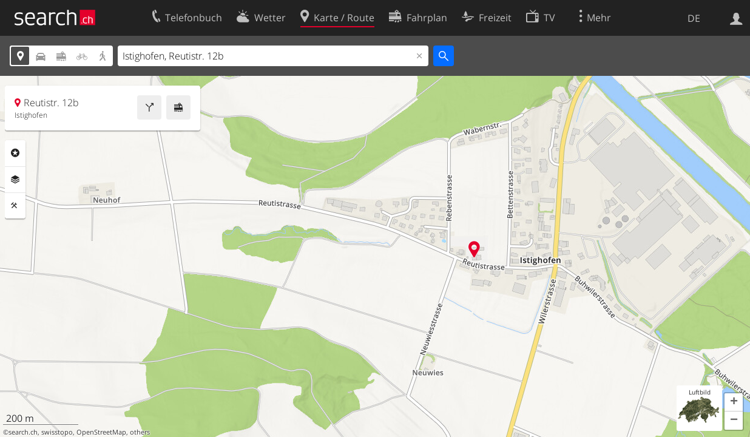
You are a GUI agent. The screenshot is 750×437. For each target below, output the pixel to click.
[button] (734, 402)
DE (694, 18)
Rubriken (15, 153)
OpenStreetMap (101, 432)
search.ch (23, 432)
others (140, 432)
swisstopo (57, 432)
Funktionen (15, 205)
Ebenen (15, 179)
